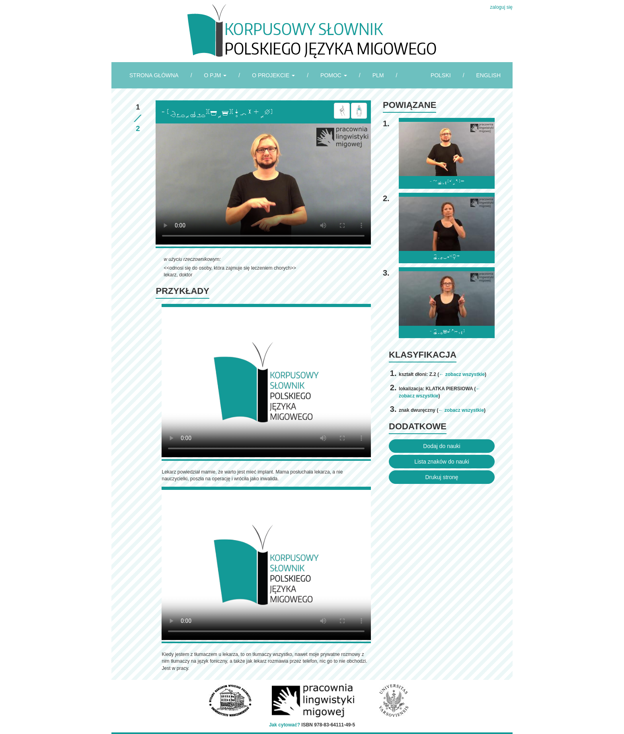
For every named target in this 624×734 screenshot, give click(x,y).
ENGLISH (488, 75)
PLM (378, 75)
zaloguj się (501, 7)
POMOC (333, 75)
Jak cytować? (284, 725)
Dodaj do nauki (441, 446)
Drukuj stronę (441, 477)
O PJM (215, 75)
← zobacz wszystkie (462, 374)
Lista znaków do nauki (441, 461)
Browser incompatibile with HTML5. (263, 184)
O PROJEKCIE (273, 75)
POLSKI (441, 75)
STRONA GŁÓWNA (154, 75)
